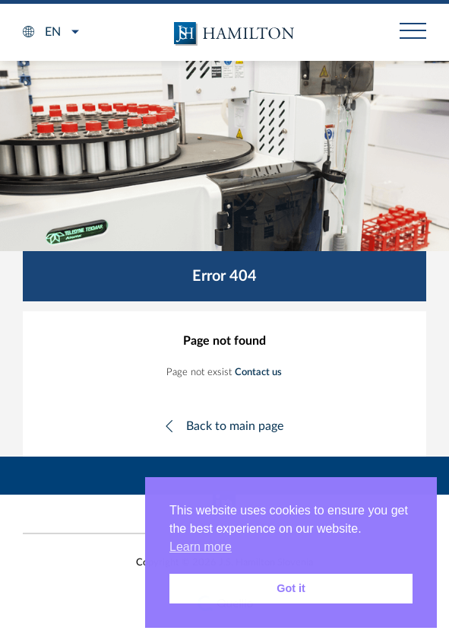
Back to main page (234, 426)
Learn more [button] (200, 546)
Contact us (258, 372)
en (53, 32)
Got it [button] (291, 588)
